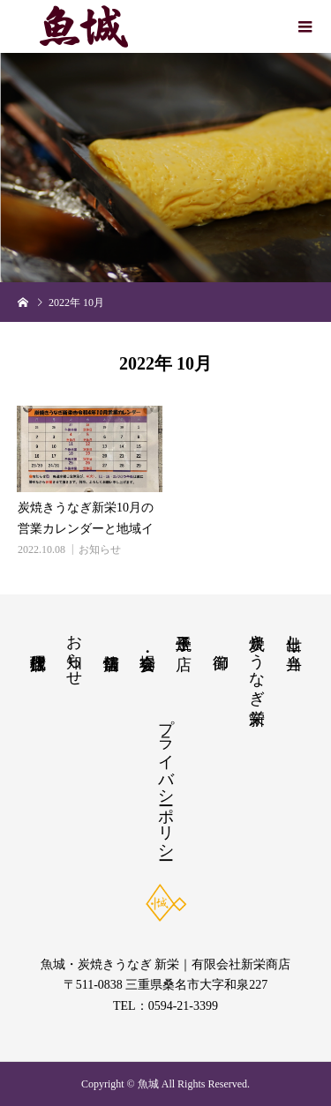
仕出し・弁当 (294, 633)
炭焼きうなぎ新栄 (257, 661)
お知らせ (100, 549)
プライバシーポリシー (166, 779)
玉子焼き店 (183, 633)
